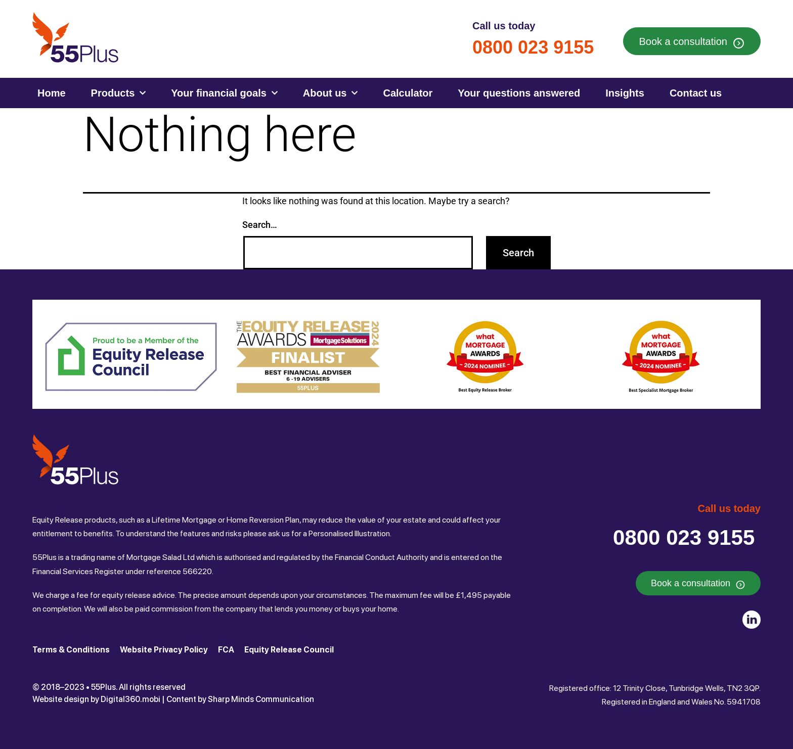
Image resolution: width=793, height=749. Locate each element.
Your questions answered (519, 93)
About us (330, 93)
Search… (259, 224)
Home (51, 93)
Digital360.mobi (130, 699)
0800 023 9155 (533, 47)
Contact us (696, 93)
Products (118, 93)
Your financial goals (224, 93)
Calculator (407, 93)
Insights (624, 93)
